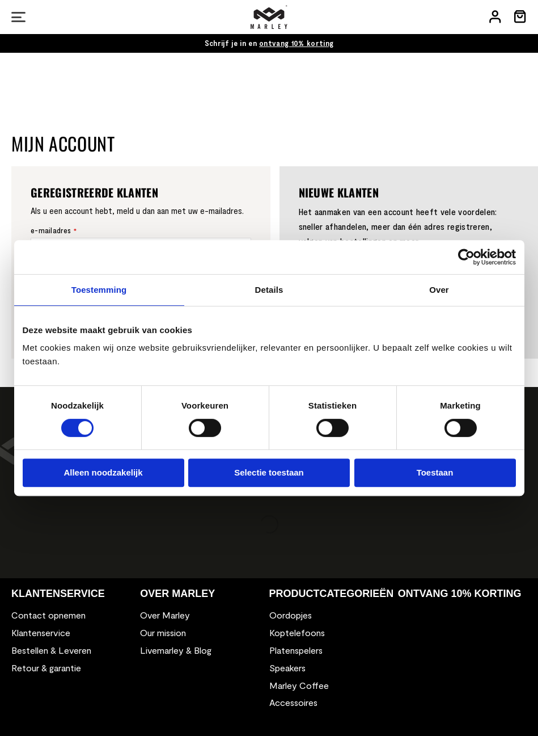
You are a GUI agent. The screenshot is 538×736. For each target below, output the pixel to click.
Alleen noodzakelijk (102, 472)
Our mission (163, 632)
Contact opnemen (48, 614)
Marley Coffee (299, 685)
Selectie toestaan (269, 472)
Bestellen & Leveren (51, 650)
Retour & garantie (46, 667)
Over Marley (165, 614)
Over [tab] (439, 290)
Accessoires (293, 702)
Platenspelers (296, 650)
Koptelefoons (297, 632)
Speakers (287, 667)
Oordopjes (290, 614)
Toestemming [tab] (99, 290)
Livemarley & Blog (175, 650)
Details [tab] (269, 290)
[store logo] (269, 17)
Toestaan (435, 472)
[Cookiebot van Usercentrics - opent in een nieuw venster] (466, 257)
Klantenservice (40, 632)
